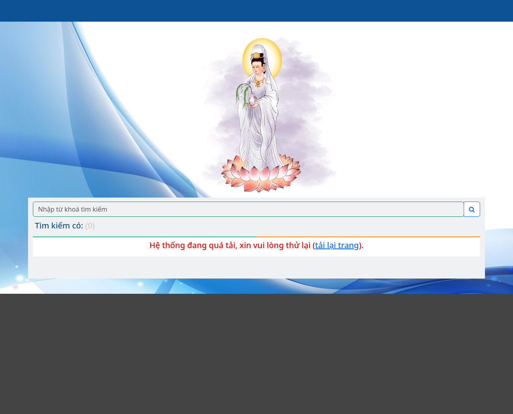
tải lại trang (337, 245)
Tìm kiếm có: (65, 225)
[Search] (248, 209)
